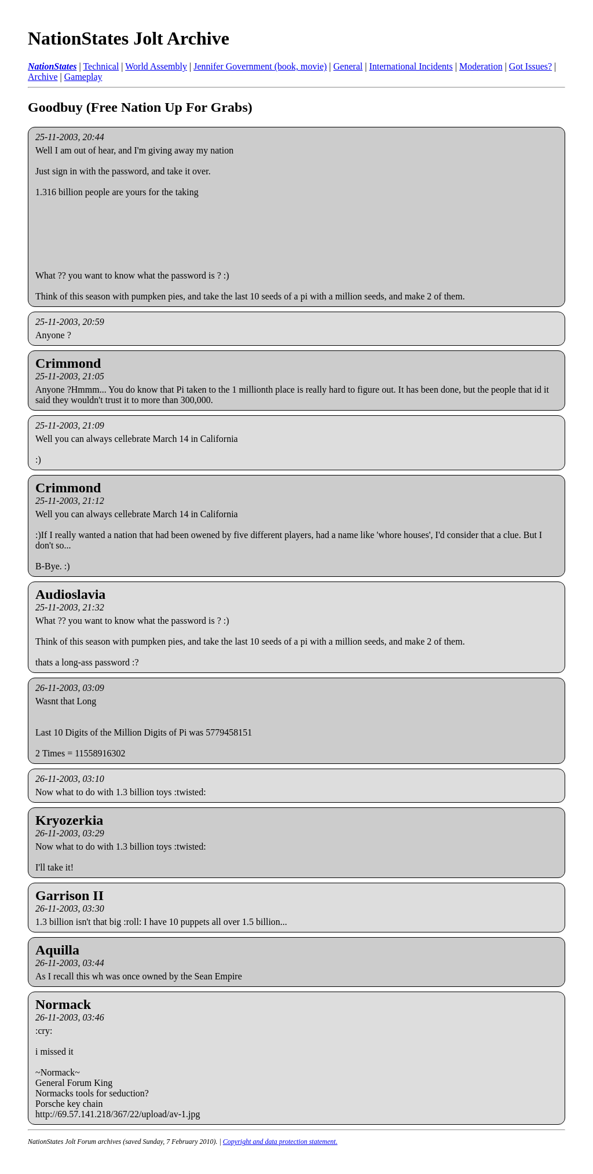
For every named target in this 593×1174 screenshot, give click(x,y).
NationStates (52, 66)
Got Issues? (530, 66)
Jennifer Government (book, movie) (260, 66)
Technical (101, 66)
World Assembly (156, 66)
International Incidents (410, 66)
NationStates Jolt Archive (128, 38)
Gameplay (83, 77)
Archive (43, 77)
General (348, 66)
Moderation (481, 66)
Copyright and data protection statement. (280, 1142)
